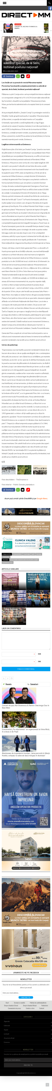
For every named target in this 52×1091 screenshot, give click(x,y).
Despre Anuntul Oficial (29, 1005)
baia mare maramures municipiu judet (24, 560)
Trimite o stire (30, 1008)
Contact (41, 1008)
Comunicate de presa (14, 1008)
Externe (7, 1042)
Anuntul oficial (9, 1038)
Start (7, 1002)
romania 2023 (8, 562)
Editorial (7, 1025)
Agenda (18, 24)
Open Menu (4, 3)
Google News (41, 498)
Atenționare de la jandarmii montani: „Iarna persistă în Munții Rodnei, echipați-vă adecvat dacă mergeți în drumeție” (26, 754)
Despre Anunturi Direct (11, 1005)
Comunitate (17, 554)
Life (33, 554)
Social (38, 554)
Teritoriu (6, 557)
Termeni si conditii (19, 1002)
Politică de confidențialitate (38, 1002)
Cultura (27, 554)
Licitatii (6, 1034)
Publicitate (44, 1005)
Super (6, 1030)
